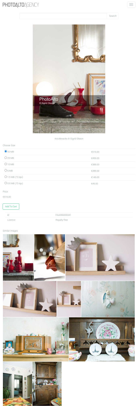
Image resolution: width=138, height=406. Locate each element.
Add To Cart (11, 206)
